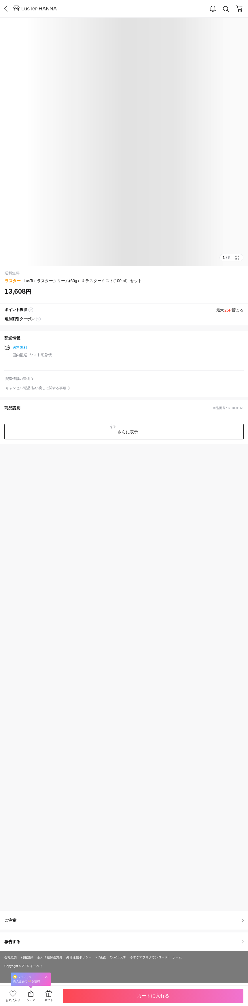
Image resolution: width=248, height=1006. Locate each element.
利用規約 (27, 957)
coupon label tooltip (38, 319)
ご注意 (124, 920)
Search (226, 9)
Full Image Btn (237, 258)
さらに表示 (127, 432)
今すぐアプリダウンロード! (149, 957)
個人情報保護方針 (50, 957)
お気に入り (13, 1000)
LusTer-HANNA (39, 9)
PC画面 (100, 957)
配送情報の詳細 (17, 379)
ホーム (177, 957)
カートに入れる (153, 995)
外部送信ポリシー (79, 957)
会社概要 (10, 957)
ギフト (48, 1000)
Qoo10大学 (118, 957)
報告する (124, 941)
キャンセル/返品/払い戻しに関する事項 (35, 388)
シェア (30, 1000)
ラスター (13, 280)
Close (46, 977)
